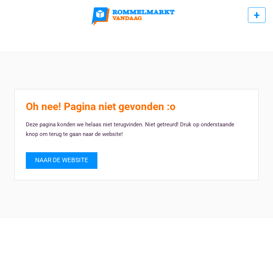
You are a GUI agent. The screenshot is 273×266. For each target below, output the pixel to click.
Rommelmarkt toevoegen (257, 15)
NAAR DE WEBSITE (61, 160)
